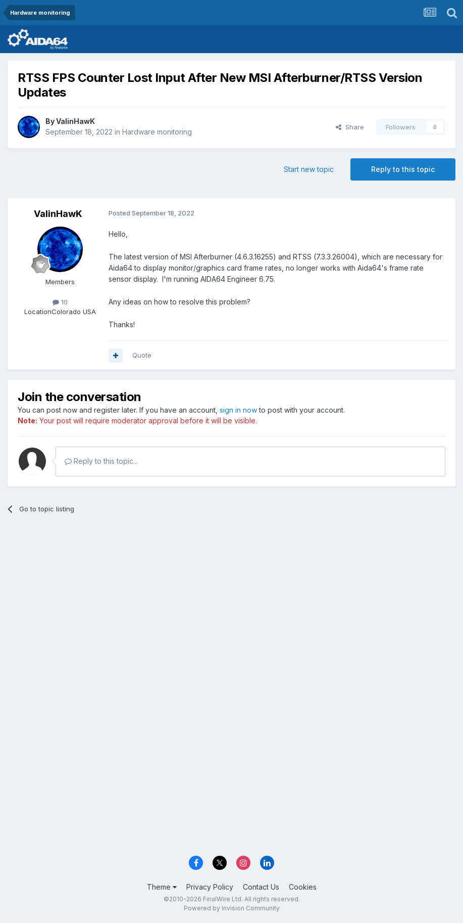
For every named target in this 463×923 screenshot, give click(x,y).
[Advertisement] (231, 600)
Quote (141, 355)
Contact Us (261, 887)
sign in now (238, 410)
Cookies (303, 887)
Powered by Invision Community (232, 908)
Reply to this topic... (101, 461)
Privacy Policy (209, 887)
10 (60, 302)
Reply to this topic (403, 169)
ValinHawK (75, 121)
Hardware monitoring (157, 131)
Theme (162, 887)
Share (350, 127)
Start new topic (309, 169)
